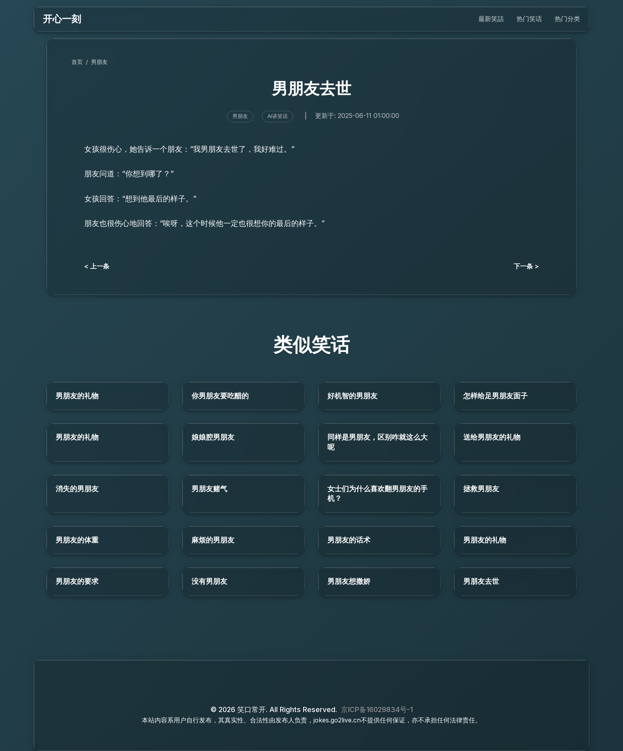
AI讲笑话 (277, 116)
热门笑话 (529, 19)
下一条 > (526, 266)
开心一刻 (62, 19)
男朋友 (99, 61)
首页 (77, 61)
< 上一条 (96, 266)
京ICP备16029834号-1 (377, 709)
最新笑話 (491, 19)
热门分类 (567, 19)
